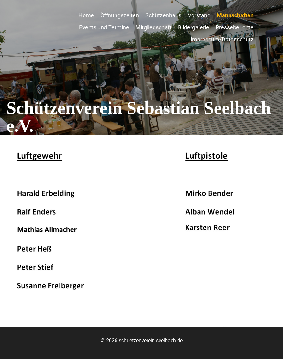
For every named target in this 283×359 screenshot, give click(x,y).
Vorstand (199, 15)
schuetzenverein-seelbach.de (151, 341)
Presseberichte (235, 27)
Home (86, 15)
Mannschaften (235, 15)
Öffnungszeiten (119, 15)
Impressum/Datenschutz (222, 39)
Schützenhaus (163, 15)
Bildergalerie (193, 27)
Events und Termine (104, 27)
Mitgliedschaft (153, 27)
